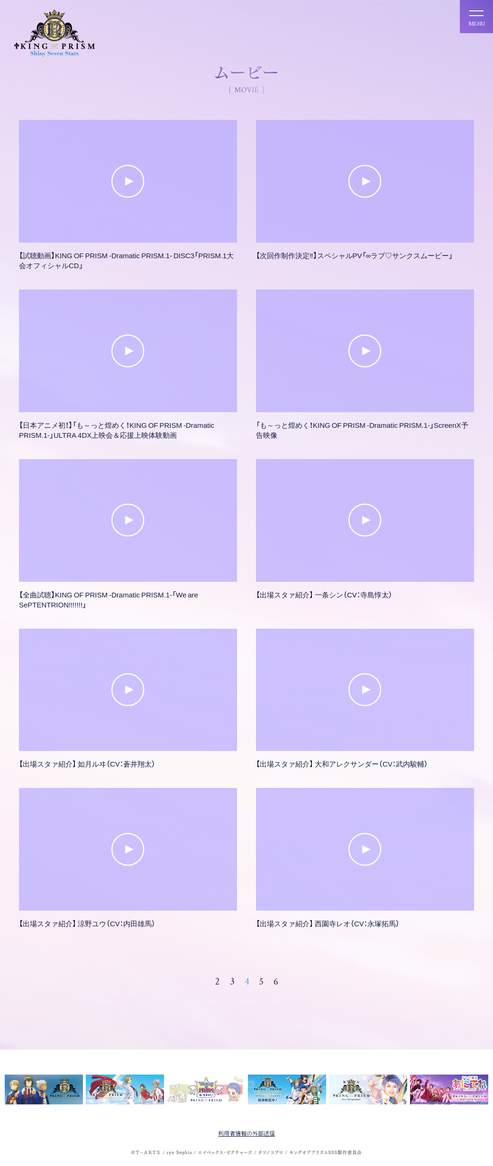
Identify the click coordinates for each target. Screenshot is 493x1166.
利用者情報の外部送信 (246, 1133)
